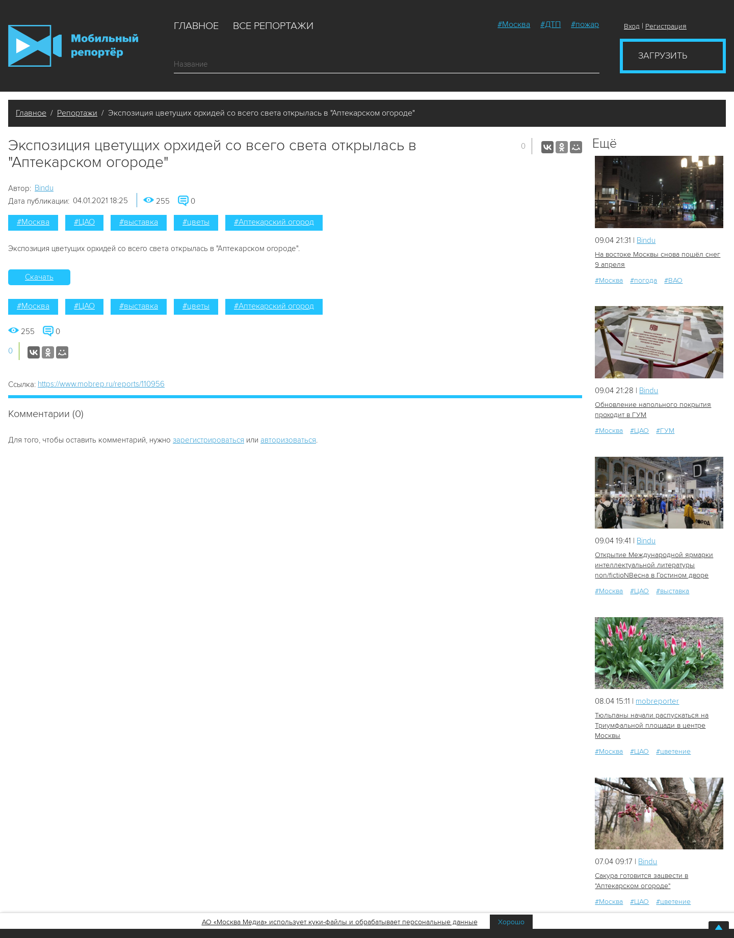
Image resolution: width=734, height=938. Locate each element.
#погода (643, 280)
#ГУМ (665, 430)
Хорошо (511, 922)
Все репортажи (273, 26)
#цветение (673, 751)
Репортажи (77, 113)
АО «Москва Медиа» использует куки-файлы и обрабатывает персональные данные (340, 922)
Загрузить (662, 55)
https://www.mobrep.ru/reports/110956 (101, 384)
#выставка (138, 222)
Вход (632, 26)
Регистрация (666, 26)
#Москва (513, 24)
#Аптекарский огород (274, 222)
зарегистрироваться (208, 440)
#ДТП (550, 24)
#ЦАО (84, 222)
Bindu (44, 187)
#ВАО (673, 280)
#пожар (585, 24)
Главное (196, 26)
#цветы (195, 222)
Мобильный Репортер (73, 46)
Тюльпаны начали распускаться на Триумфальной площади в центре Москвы (652, 725)
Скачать (39, 277)
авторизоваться (288, 440)
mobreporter (657, 701)
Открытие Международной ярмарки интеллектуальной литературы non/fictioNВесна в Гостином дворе (654, 565)
